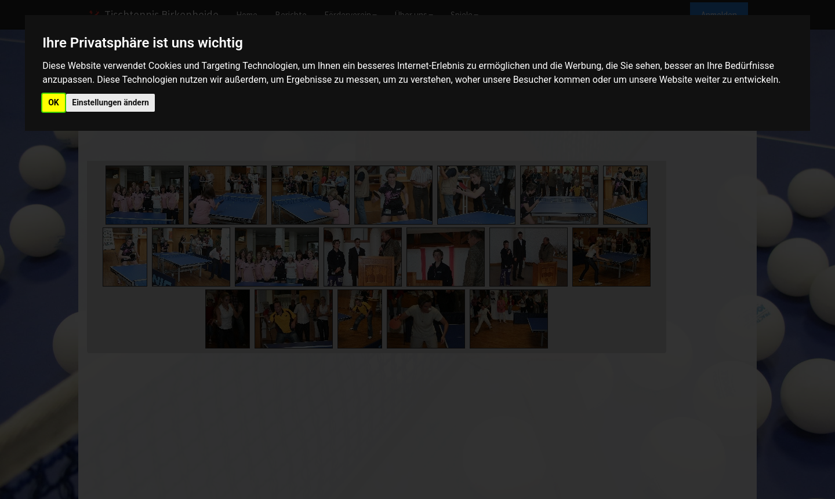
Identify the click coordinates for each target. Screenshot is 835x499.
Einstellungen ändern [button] (110, 102)
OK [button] (53, 102)
